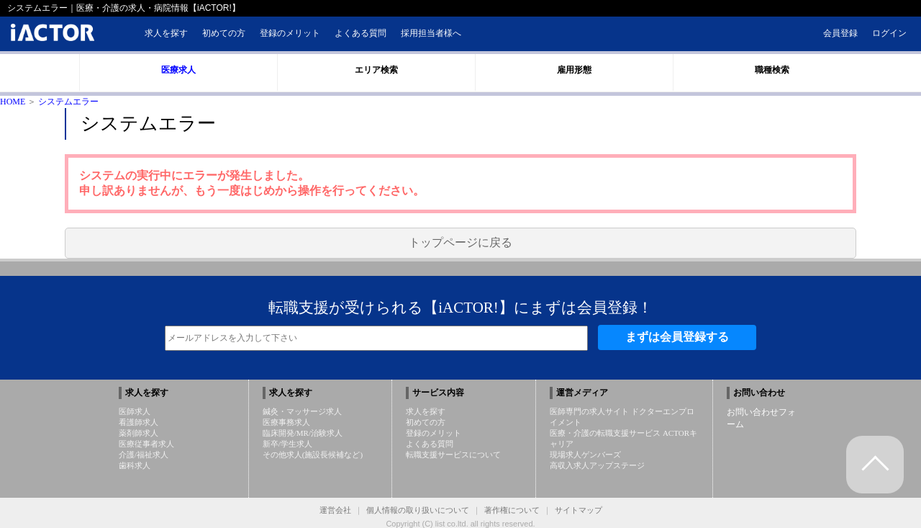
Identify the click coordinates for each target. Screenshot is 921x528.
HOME (12, 102)
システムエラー (68, 102)
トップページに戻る (460, 242)
